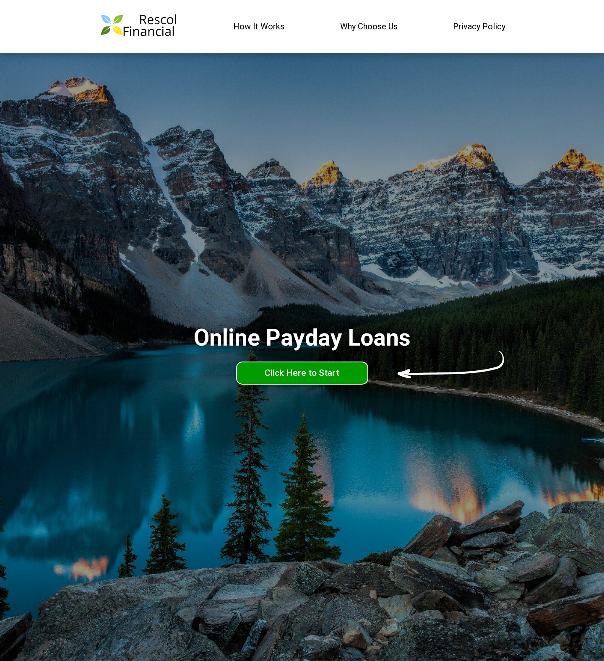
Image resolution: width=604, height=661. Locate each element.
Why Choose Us (369, 26)
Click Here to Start (302, 373)
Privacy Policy (479, 26)
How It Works (258, 26)
